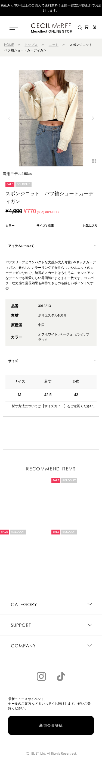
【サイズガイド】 (54, 406)
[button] (93, 118)
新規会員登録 (51, 725)
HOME (9, 44)
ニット (53, 44)
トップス (31, 44)
